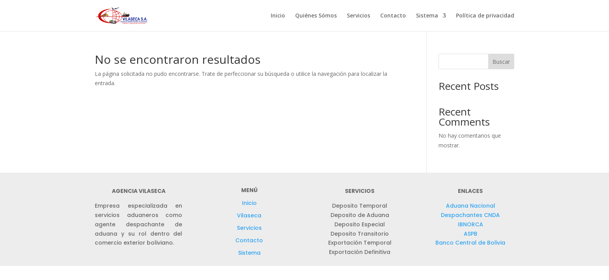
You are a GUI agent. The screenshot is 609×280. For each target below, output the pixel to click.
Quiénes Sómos (316, 16)
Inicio (278, 16)
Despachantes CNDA (470, 215)
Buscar (501, 61)
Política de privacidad (485, 16)
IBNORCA (470, 224)
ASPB (470, 234)
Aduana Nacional (470, 206)
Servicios (358, 16)
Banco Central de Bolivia (470, 243)
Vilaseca (249, 215)
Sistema (427, 16)
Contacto (393, 16)
